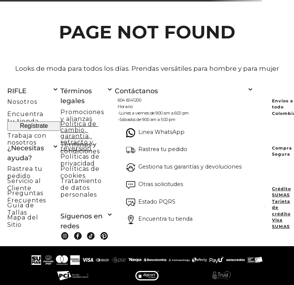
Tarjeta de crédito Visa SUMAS (281, 214)
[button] (33, 170)
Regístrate (34, 126)
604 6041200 (129, 100)
